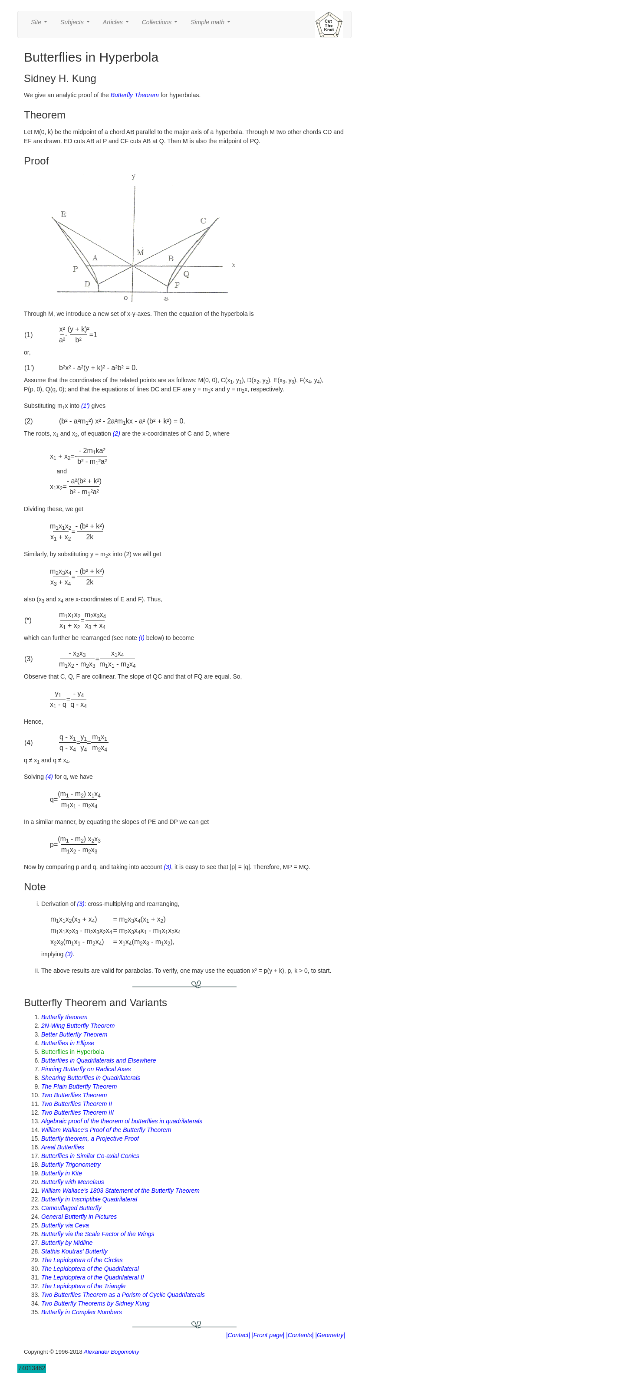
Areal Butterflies (62, 1147)
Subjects (76, 24)
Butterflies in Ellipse (67, 1043)
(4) (49, 776)
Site (41, 24)
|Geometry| (330, 1335)
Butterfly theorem (64, 1017)
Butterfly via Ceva (65, 1225)
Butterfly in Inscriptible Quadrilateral (89, 1199)
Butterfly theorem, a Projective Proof (90, 1138)
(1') (85, 405)
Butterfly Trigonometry (71, 1164)
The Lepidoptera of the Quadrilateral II (92, 1277)
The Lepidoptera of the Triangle (83, 1286)
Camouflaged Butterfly (71, 1207)
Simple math (212, 24)
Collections (161, 24)
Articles (117, 24)
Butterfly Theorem (135, 95)
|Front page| (268, 1335)
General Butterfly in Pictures (79, 1216)
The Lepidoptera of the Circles (82, 1260)
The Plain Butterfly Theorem (79, 1086)
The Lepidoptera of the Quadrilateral (90, 1268)
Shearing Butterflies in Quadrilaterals (90, 1077)
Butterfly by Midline (66, 1242)
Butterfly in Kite (61, 1173)
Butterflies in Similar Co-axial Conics (90, 1155)
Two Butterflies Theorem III (77, 1112)
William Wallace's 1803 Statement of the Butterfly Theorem (120, 1190)
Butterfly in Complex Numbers (81, 1312)
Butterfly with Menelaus (72, 1181)
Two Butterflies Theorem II (76, 1103)
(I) (142, 637)
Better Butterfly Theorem (74, 1034)
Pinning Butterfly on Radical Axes (86, 1069)
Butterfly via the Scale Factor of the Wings (98, 1233)
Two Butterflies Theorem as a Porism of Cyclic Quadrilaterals (123, 1294)
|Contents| (299, 1335)
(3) (167, 866)
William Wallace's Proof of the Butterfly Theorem (106, 1129)
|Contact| (238, 1335)
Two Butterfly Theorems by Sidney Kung (95, 1303)
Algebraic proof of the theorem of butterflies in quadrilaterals (121, 1121)
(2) (116, 433)
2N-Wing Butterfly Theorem (78, 1025)
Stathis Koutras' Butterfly (74, 1251)
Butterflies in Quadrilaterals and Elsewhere (98, 1060)
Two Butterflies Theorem (74, 1095)
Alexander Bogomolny (111, 1351)
